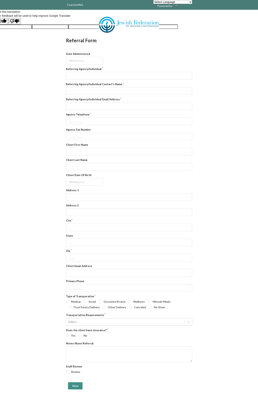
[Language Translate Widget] (172, 2)
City (68, 220)
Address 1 (72, 190)
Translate (182, 6)
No (85, 335)
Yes (73, 335)
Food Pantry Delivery (87, 307)
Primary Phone (75, 281)
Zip (68, 250)
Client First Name (77, 144)
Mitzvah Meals (161, 301)
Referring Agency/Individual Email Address (93, 99)
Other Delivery (117, 307)
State (69, 235)
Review (75, 371)
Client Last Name (77, 160)
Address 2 (72, 205)
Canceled (140, 307)
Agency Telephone (78, 114)
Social (92, 301)
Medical (76, 301)
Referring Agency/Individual (83, 69)
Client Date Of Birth (79, 175)
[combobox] (68, 322)
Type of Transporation (80, 296)
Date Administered (78, 53)
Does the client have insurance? (86, 330)
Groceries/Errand (114, 301)
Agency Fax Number (78, 129)
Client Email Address (79, 266)
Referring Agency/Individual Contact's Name (94, 84)
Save (75, 385)
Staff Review (74, 366)
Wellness (139, 301)
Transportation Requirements (85, 315)
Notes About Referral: (80, 343)
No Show (159, 307)
